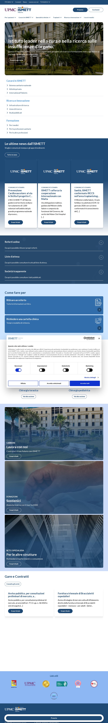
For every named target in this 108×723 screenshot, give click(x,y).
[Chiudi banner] (99, 338)
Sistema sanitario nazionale (20, 85)
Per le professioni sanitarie (20, 129)
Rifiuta (23, 383)
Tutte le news (11, 155)
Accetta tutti (84, 383)
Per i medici (14, 125)
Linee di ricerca (15, 109)
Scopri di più (13, 456)
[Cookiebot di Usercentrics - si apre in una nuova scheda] (85, 338)
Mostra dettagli (90, 377)
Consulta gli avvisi (12, 584)
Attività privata (15, 89)
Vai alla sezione (28, 396)
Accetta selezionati (54, 383)
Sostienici (94, 10)
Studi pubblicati (15, 113)
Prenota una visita (16, 60)
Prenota (79, 10)
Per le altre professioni (18, 132)
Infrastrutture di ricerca (19, 105)
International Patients (18, 93)
